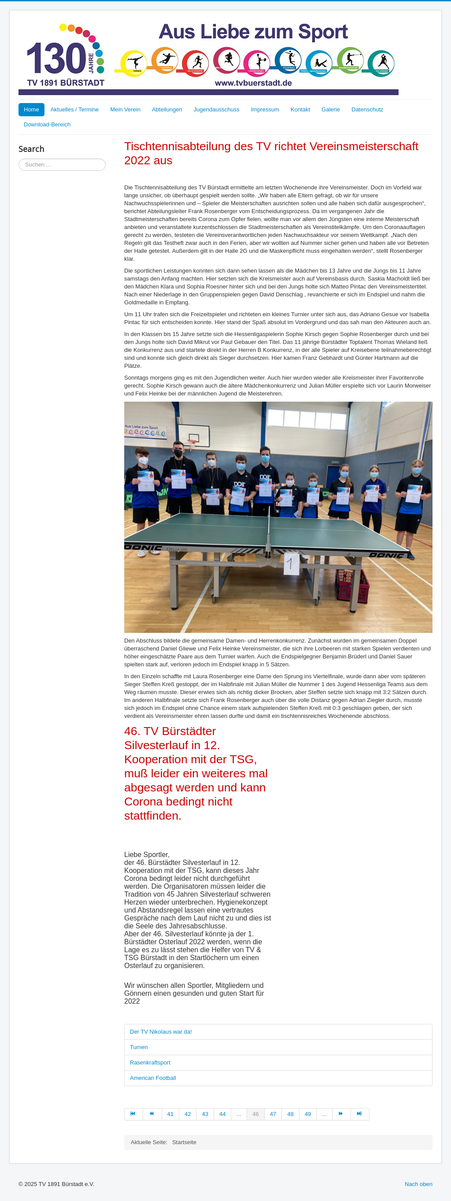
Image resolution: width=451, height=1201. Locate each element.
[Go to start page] (133, 1114)
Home (31, 109)
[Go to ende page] (360, 1114)
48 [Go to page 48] (290, 1114)
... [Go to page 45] (239, 1114)
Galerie (331, 109)
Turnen (139, 1047)
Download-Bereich (47, 124)
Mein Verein (125, 109)
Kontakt (300, 109)
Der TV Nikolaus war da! (161, 1031)
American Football (153, 1078)
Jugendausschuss (217, 109)
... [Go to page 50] (324, 1114)
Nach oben (419, 1184)
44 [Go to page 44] (222, 1114)
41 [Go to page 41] (170, 1114)
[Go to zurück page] (152, 1114)
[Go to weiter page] (342, 1114)
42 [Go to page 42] (188, 1114)
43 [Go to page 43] (205, 1114)
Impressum (265, 109)
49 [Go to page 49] (308, 1114)
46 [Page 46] (255, 1114)
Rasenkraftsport (150, 1062)
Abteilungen (167, 109)
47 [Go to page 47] (273, 1114)
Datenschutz (367, 109)
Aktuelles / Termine (75, 109)
